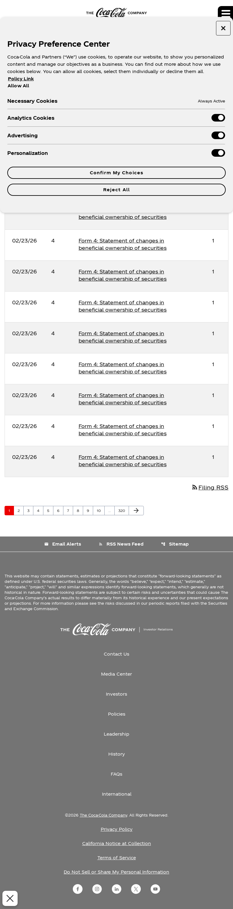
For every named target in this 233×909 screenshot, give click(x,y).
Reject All (116, 189)
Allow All (18, 85)
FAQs (116, 774)
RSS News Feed (121, 543)
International (116, 794)
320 (122, 510)
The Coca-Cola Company (103, 815)
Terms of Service (116, 857)
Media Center (116, 674)
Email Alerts (62, 543)
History (116, 754)
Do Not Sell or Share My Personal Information (116, 871)
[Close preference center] (223, 28)
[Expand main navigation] (225, 13)
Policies (116, 714)
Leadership (116, 734)
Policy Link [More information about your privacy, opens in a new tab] (21, 78)
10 (100, 510)
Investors (116, 694)
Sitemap (175, 543)
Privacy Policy (117, 829)
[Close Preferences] (7, 898)
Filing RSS (209, 487)
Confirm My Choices (116, 172)
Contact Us (116, 654)
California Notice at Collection (116, 843)
